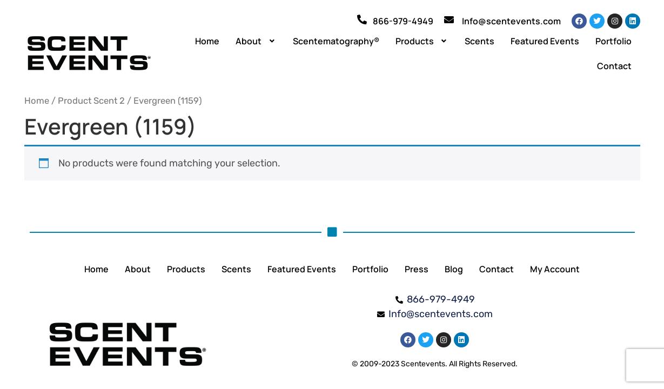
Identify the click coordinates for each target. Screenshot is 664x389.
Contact (614, 66)
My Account (555, 269)
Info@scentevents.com (511, 21)
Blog (454, 269)
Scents (479, 41)
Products (422, 41)
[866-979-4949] (362, 19)
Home (207, 41)
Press (416, 269)
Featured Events (545, 41)
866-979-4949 (403, 21)
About (256, 41)
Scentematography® (336, 41)
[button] (256, 41)
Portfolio (613, 41)
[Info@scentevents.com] (449, 19)
